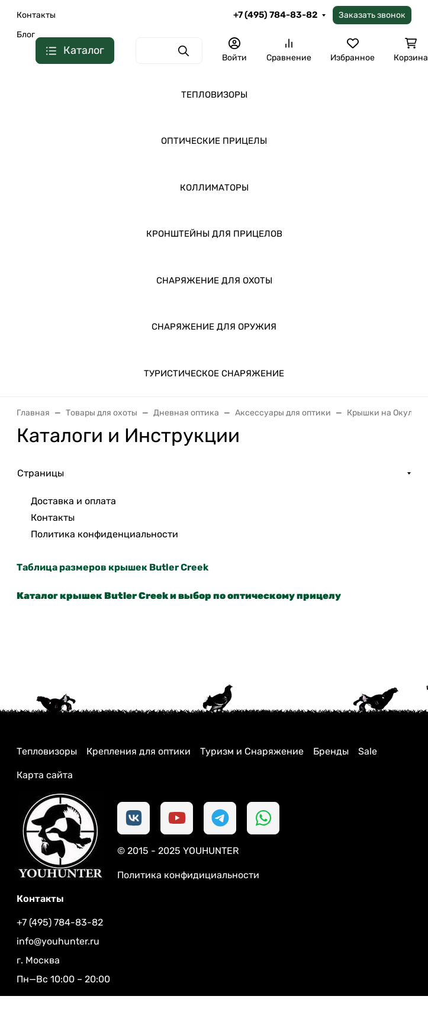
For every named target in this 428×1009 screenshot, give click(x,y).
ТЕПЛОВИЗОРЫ (214, 94)
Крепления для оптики (138, 751)
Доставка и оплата (73, 501)
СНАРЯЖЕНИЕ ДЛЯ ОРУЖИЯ (214, 326)
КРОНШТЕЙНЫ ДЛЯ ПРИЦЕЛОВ (214, 233)
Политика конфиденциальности (104, 534)
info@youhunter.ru (58, 941)
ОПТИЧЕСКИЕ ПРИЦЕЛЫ (214, 141)
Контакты (36, 15)
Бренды (331, 751)
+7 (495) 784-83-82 (275, 14)
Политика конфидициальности (188, 875)
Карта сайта (45, 775)
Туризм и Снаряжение (252, 751)
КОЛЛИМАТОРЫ (214, 187)
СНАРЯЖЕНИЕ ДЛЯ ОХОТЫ (214, 280)
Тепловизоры (47, 751)
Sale (367, 751)
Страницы (40, 473)
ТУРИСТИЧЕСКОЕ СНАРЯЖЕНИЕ (214, 373)
